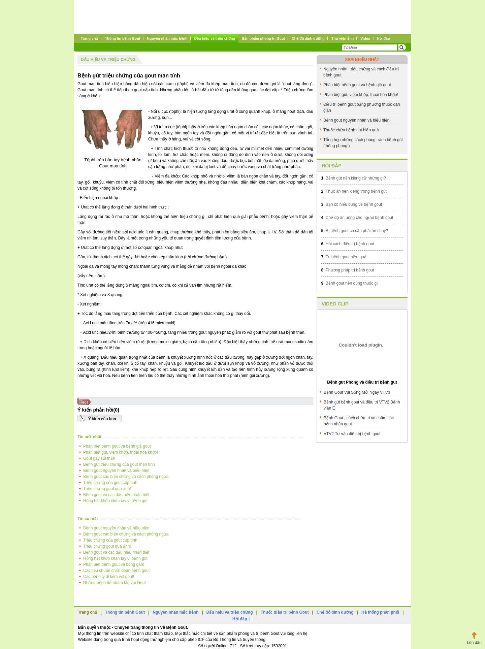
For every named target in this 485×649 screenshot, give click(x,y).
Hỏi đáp (332, 165)
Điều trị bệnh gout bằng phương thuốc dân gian (361, 107)
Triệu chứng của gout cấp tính (110, 482)
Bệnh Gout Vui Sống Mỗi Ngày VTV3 (357, 392)
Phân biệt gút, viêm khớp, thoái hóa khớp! (120, 452)
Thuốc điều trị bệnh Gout (285, 612)
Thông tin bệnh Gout (125, 612)
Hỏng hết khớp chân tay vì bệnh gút (115, 500)
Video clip (335, 303)
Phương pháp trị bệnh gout (347, 270)
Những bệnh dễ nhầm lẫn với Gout (114, 582)
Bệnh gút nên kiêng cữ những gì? (353, 178)
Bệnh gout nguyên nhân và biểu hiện (116, 470)
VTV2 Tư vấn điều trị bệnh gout (352, 433)
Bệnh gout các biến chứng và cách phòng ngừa (126, 476)
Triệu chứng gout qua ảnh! (107, 488)
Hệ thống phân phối (380, 612)
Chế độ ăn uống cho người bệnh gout (357, 217)
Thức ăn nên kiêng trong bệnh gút (353, 191)
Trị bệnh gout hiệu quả (343, 257)
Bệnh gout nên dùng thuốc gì (349, 283)
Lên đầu (474, 642)
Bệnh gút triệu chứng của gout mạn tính (128, 75)
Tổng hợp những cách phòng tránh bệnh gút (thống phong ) (363, 142)
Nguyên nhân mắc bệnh (175, 612)
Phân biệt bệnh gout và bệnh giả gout (117, 446)
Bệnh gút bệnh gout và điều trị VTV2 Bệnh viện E (362, 405)
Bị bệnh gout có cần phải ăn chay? (354, 230)
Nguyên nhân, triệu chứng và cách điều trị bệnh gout (361, 72)
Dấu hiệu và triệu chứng (108, 59)
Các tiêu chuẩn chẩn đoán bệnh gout (116, 570)
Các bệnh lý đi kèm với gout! (108, 576)
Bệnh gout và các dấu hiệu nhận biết (116, 494)
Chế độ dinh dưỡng (335, 612)
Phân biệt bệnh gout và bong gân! (113, 564)
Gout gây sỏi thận (99, 458)
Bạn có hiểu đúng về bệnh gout (351, 204)
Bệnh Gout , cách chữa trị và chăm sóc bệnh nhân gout (359, 421)
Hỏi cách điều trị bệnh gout (347, 243)
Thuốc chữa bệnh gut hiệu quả (351, 130)
